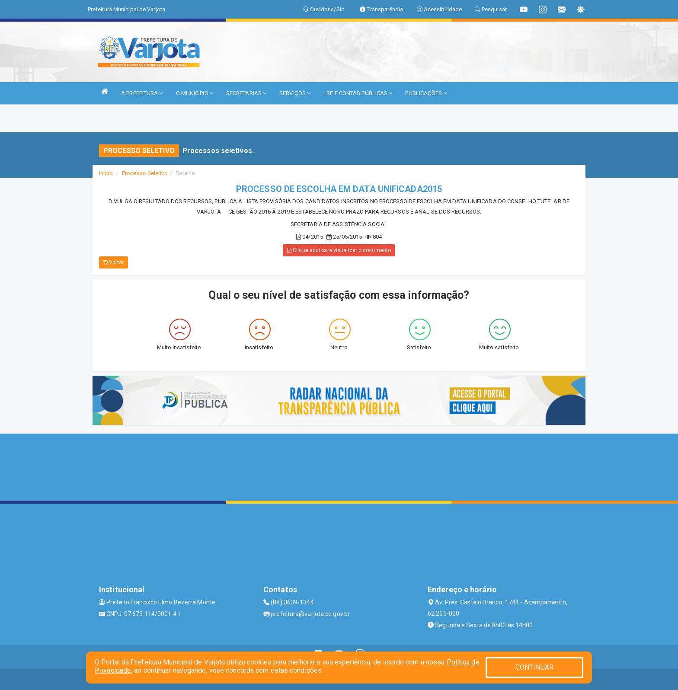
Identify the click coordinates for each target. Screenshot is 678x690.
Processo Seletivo (145, 173)
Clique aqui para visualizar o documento (339, 250)
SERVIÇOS (294, 93)
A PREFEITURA (142, 93)
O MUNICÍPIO (194, 93)
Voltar (113, 262)
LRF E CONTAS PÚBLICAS (357, 93)
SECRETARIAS (246, 93)
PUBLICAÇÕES (426, 93)
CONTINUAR (534, 667)
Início (106, 173)
